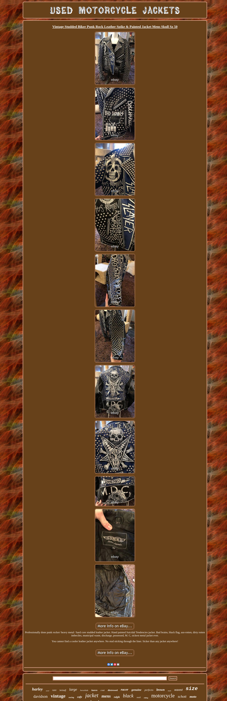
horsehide (84, 690)
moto (193, 696)
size (192, 689)
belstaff (63, 690)
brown (160, 689)
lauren (94, 690)
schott (182, 696)
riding (146, 698)
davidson (40, 696)
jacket (91, 695)
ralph (117, 697)
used (47, 691)
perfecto (148, 689)
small (139, 697)
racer (124, 689)
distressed (113, 690)
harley (37, 689)
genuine (136, 689)
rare (54, 690)
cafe (79, 696)
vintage (58, 695)
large (73, 689)
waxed (178, 689)
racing (71, 697)
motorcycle (163, 695)
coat (103, 690)
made (169, 691)
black (128, 695)
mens (106, 696)
